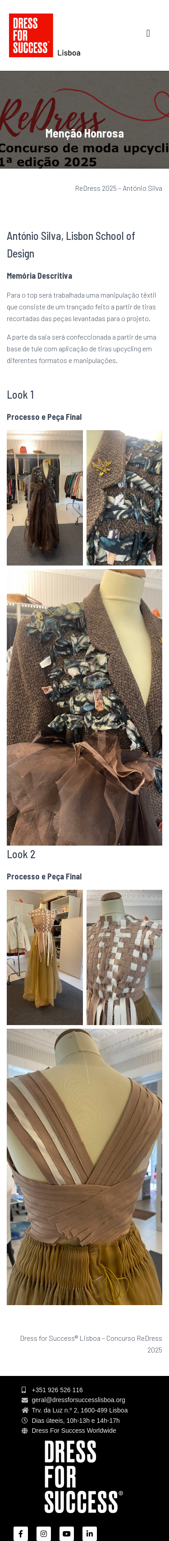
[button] (148, 33)
